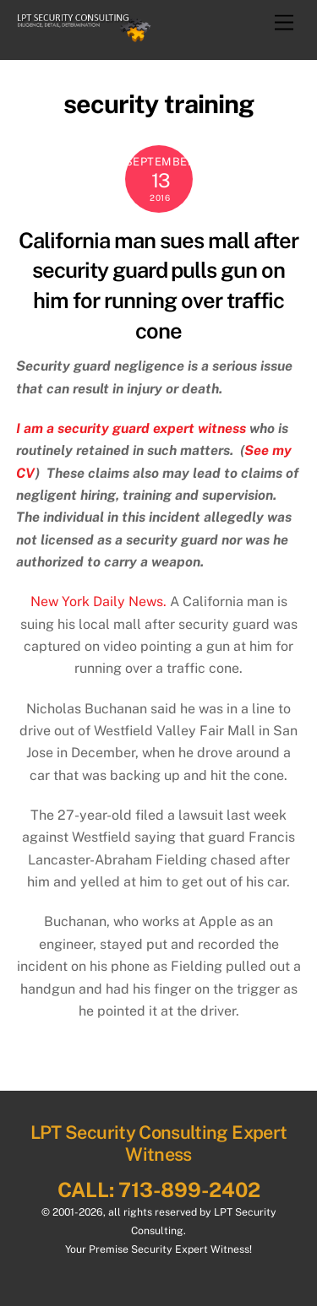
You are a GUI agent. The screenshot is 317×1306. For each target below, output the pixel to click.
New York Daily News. (98, 601)
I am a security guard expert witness (131, 428)
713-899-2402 (189, 1189)
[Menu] (284, 23)
